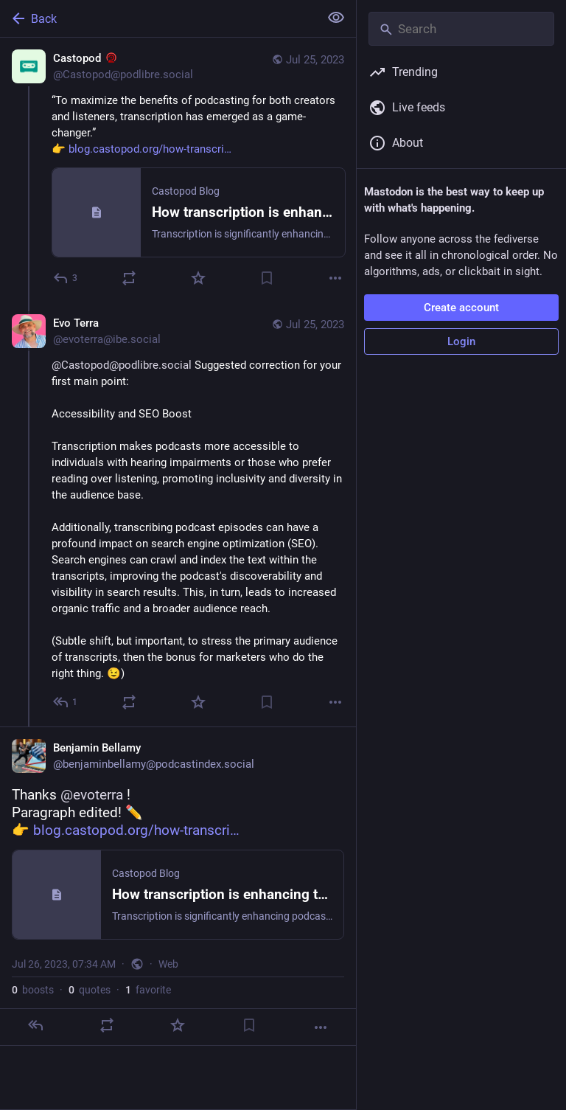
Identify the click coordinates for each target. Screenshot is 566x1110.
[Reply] (66, 278)
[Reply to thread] (66, 702)
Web (168, 964)
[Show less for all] (336, 17)
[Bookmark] (267, 278)
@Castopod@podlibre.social (122, 365)
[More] (335, 278)
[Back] (158, 18)
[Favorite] (198, 278)
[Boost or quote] (129, 278)
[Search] (461, 29)
